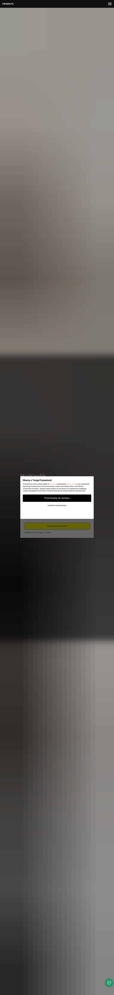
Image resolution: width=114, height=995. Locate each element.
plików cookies (71, 484)
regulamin (53, 484)
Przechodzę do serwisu (57, 498)
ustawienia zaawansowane (57, 505)
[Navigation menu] (110, 4)
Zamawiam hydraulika (57, 526)
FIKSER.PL (8, 4)
